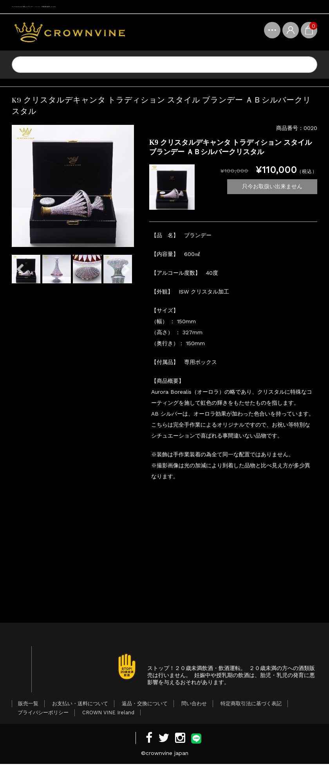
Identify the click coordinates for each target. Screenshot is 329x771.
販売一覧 (28, 710)
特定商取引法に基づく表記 (251, 710)
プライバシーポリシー (43, 719)
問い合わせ (194, 710)
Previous (19, 269)
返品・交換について (145, 710)
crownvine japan (167, 760)
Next (126, 269)
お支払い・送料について (80, 710)
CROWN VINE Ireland (108, 719)
